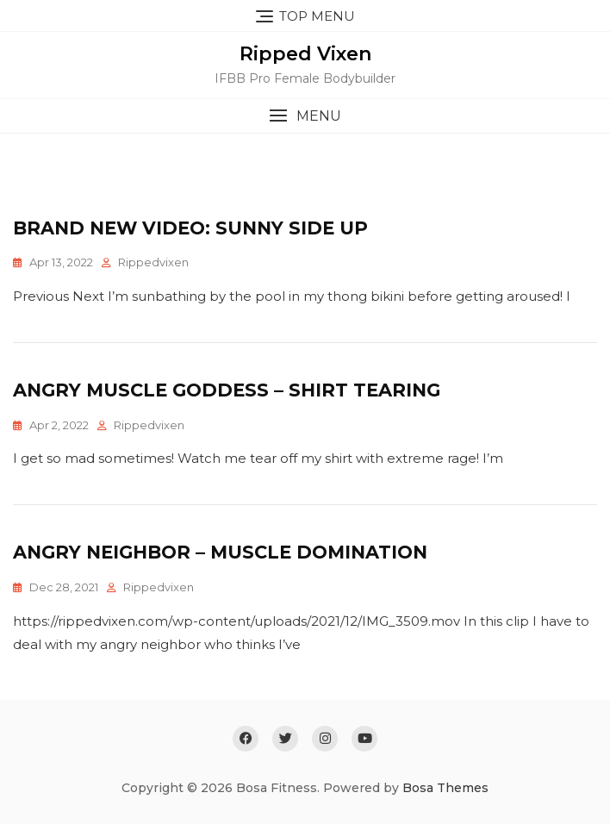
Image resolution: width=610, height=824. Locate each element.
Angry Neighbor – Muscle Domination (220, 552)
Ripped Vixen (305, 54)
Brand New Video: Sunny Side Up (190, 228)
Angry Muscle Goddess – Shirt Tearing (226, 390)
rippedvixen (153, 262)
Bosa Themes (445, 788)
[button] (305, 116)
